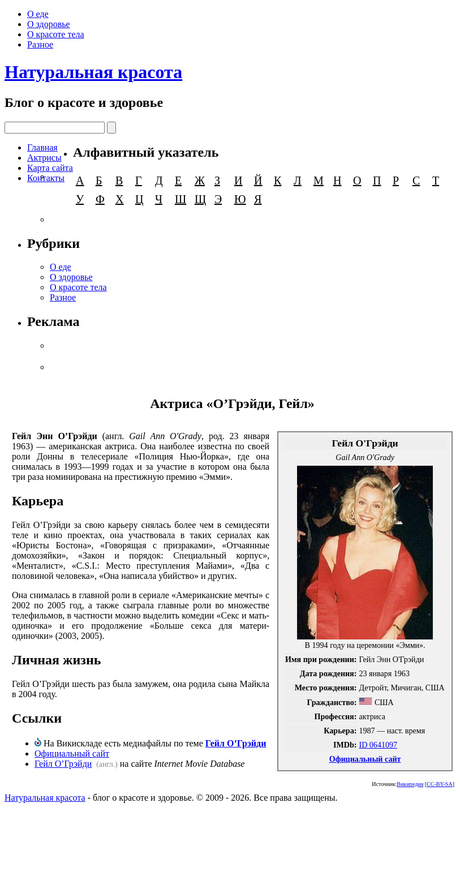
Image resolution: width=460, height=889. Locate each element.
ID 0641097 (378, 744)
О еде (38, 14)
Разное (40, 44)
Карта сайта (50, 168)
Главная (42, 147)
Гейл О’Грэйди (235, 743)
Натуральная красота (93, 72)
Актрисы (44, 157)
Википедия (410, 784)
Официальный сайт (365, 758)
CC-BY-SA (440, 784)
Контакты (46, 178)
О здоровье (48, 24)
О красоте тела (55, 34)
